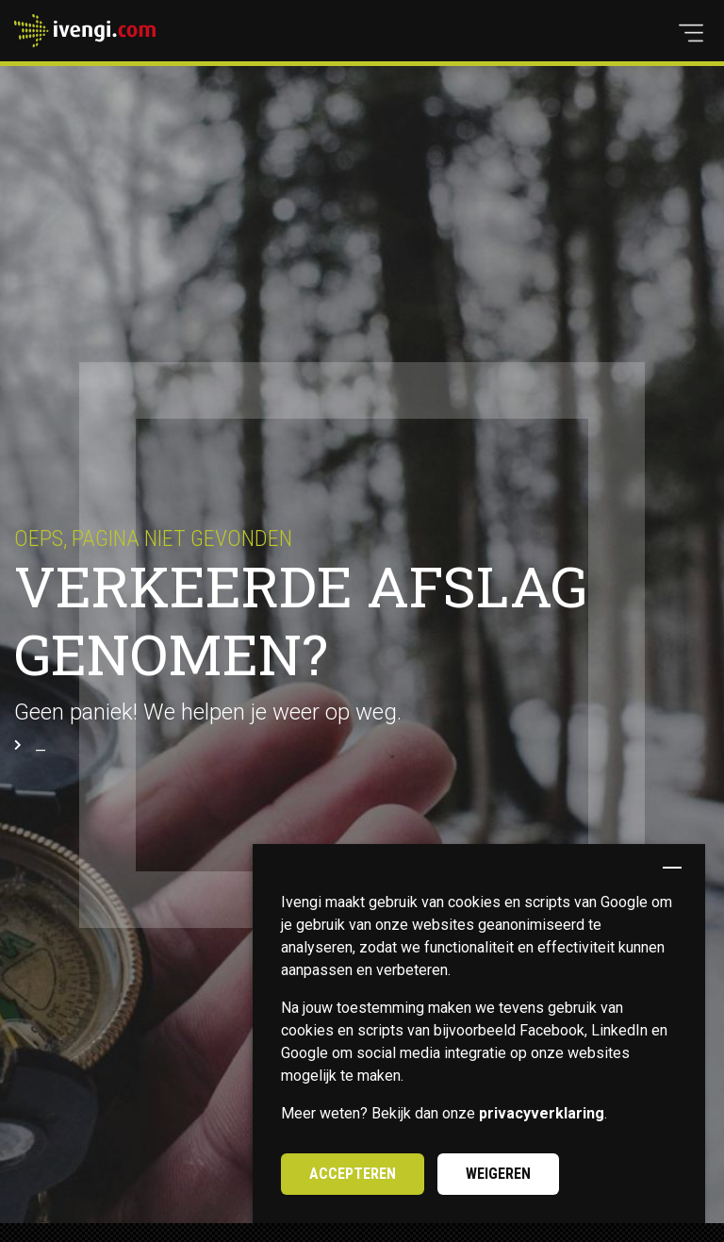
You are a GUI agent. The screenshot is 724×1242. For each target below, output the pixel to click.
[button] (691, 33)
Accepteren (352, 1174)
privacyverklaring (541, 1113)
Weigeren (498, 1174)
